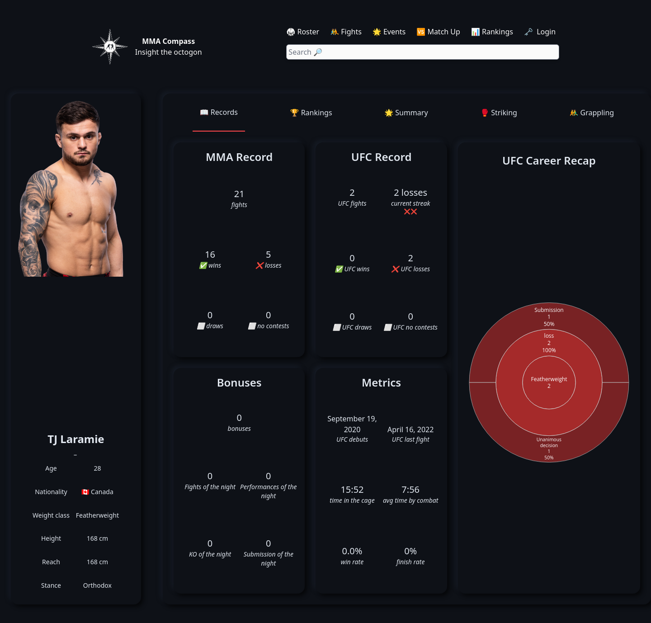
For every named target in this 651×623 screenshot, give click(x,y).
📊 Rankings (492, 32)
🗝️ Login (540, 32)
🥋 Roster (302, 32)
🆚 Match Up (438, 32)
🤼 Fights (346, 32)
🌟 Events (389, 32)
